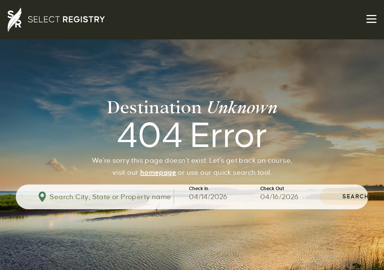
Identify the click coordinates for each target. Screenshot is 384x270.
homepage (158, 172)
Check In (198, 189)
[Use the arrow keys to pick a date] (224, 197)
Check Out (272, 189)
